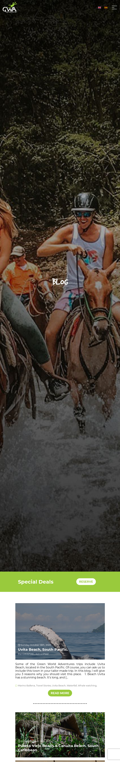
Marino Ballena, (27, 685)
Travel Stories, (43, 685)
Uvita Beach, (59, 685)
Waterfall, (72, 685)
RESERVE (86, 581)
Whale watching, (87, 685)
